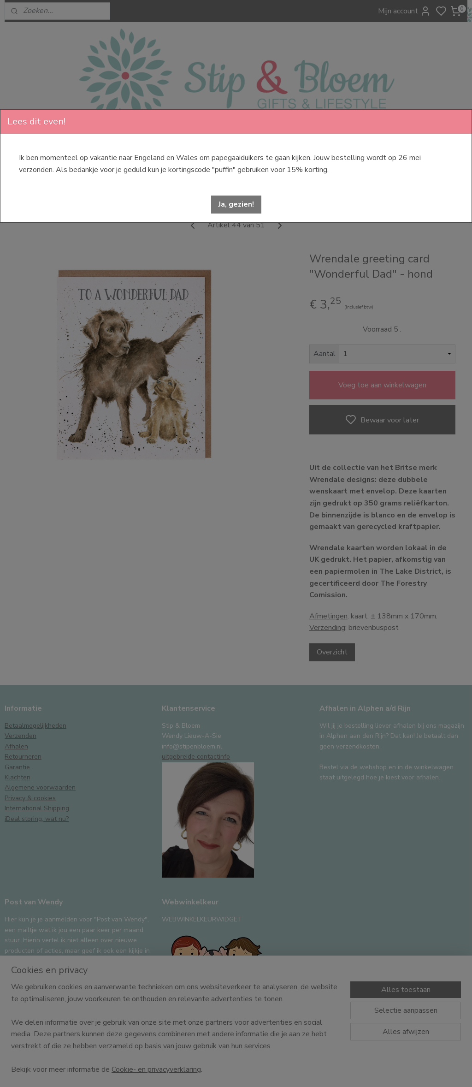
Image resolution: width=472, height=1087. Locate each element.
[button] (236, 204)
